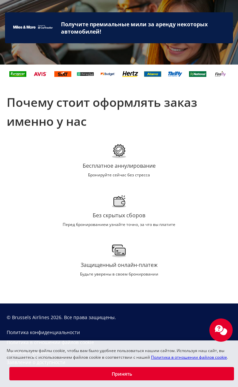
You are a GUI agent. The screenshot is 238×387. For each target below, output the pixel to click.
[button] (121, 373)
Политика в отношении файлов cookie (189, 357)
